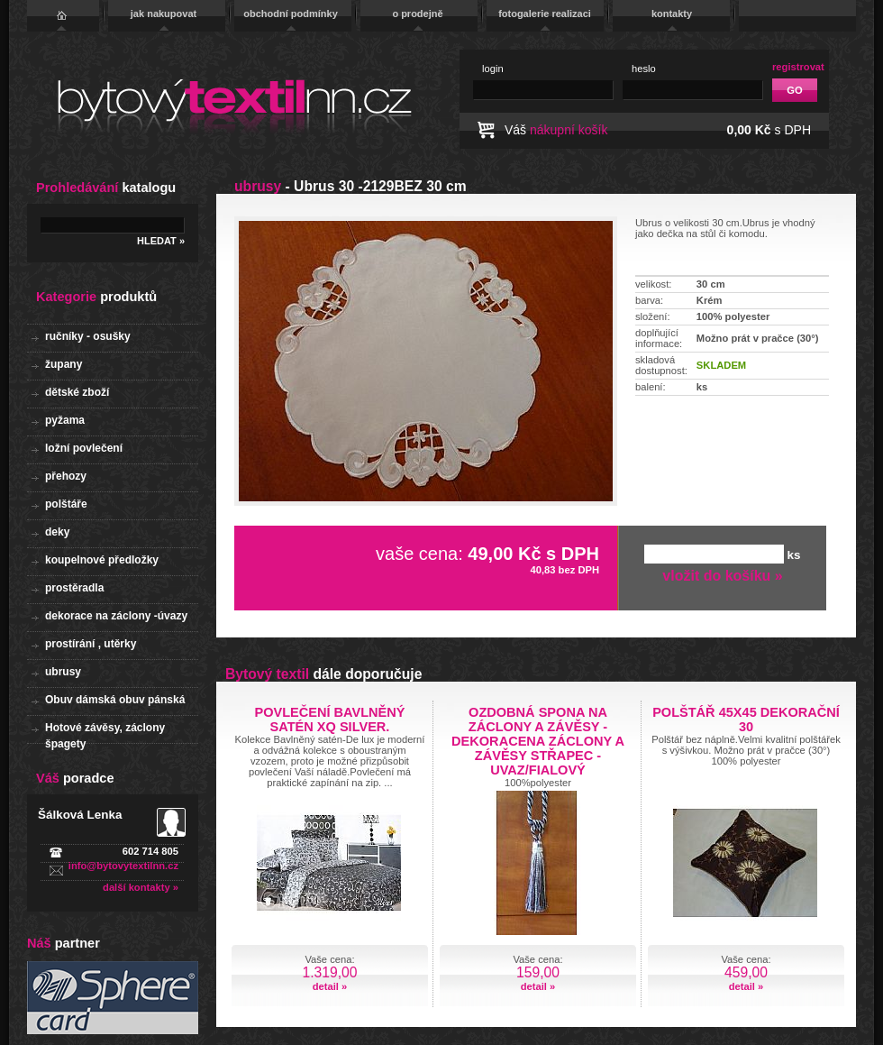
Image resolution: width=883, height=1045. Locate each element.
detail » (330, 986)
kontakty (671, 13)
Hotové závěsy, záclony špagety (105, 732)
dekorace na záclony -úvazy (116, 616)
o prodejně (417, 13)
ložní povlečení (84, 448)
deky (57, 532)
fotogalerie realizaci (544, 13)
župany (63, 364)
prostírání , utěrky (90, 643)
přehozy (65, 476)
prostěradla (74, 588)
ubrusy (63, 671)
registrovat (798, 66)
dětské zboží (77, 392)
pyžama (65, 420)
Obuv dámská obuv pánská (115, 699)
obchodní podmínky (290, 13)
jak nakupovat (163, 13)
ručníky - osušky (88, 336)
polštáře (66, 504)
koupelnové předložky (102, 560)
